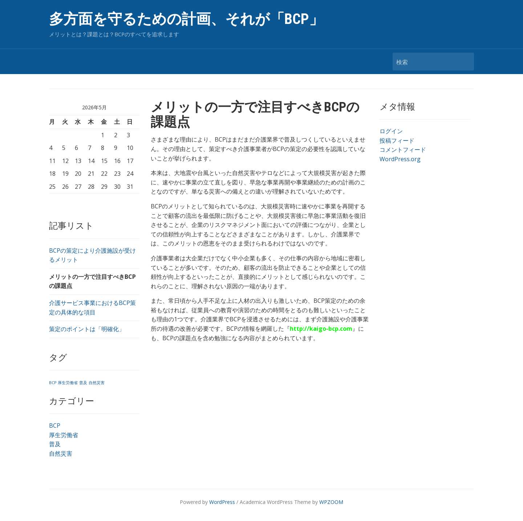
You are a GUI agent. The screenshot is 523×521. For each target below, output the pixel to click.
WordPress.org (400, 159)
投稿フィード (397, 141)
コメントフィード (403, 150)
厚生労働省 (63, 435)
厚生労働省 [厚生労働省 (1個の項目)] (68, 382)
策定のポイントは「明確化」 (87, 329)
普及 (55, 444)
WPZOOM (331, 501)
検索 (464, 61)
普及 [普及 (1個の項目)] (83, 382)
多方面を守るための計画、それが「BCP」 (186, 19)
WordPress (222, 501)
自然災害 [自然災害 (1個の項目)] (97, 382)
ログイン (391, 131)
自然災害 (60, 453)
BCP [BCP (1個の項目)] (52, 382)
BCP (54, 426)
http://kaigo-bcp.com (321, 329)
